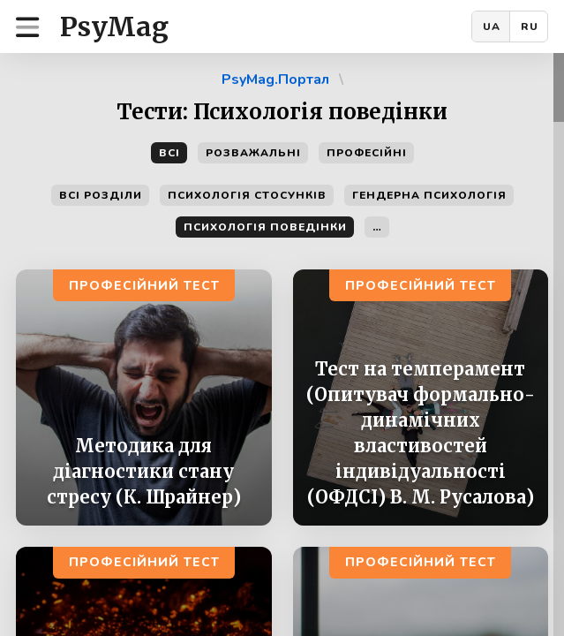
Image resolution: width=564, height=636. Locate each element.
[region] (282, 344)
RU (529, 26)
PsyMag (114, 26)
